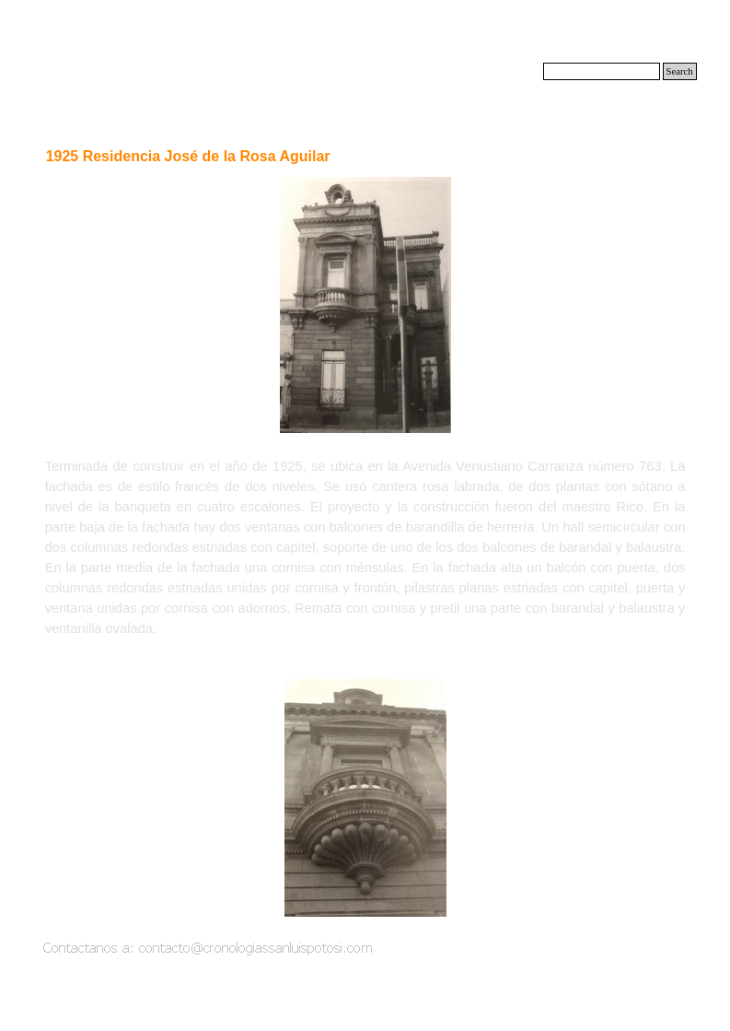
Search (679, 71)
